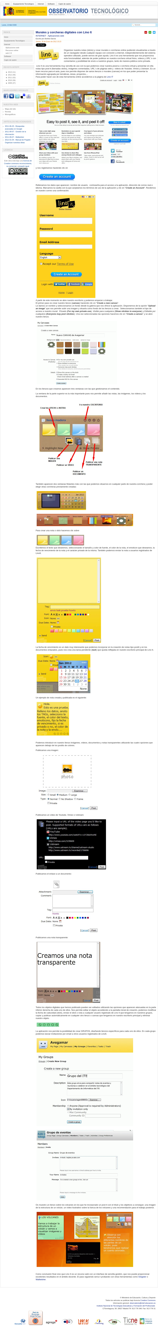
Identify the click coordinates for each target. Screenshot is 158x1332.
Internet (41, 4)
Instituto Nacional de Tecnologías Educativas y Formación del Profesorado (126, 1306)
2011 (9, 78)
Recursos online (12, 50)
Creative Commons (147, 1300)
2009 (9, 83)
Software (51, 4)
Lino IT (109, 77)
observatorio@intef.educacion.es (142, 1303)
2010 (9, 80)
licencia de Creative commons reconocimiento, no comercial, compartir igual (18, 163)
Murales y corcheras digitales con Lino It (64, 32)
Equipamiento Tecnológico (23, 4)
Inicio (7, 4)
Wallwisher (41, 1279)
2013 (9, 72)
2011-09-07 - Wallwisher (14, 137)
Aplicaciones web (56, 36)
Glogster (142, 1277)
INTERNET (41, 36)
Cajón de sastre (64, 4)
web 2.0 (9, 53)
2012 (9, 75)
